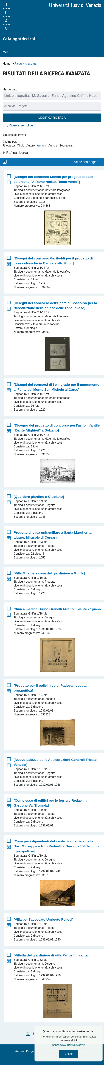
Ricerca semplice (21, 125)
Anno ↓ (52, 145)
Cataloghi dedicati (19, 38)
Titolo (20, 145)
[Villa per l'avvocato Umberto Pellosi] (43, 919)
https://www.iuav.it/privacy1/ (77, 1044)
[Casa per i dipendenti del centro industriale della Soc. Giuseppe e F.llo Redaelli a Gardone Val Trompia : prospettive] (56, 846)
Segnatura (65, 145)
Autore (30, 145)
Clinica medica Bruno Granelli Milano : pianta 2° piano (57, 609)
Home (6, 63)
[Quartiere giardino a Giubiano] (39, 497)
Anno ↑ (41, 145)
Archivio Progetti (25, 1051)
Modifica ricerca (52, 117)
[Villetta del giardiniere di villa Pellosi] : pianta (51, 955)
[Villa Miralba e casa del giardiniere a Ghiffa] (49, 573)
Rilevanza (9, 145)
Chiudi (78, 1053)
